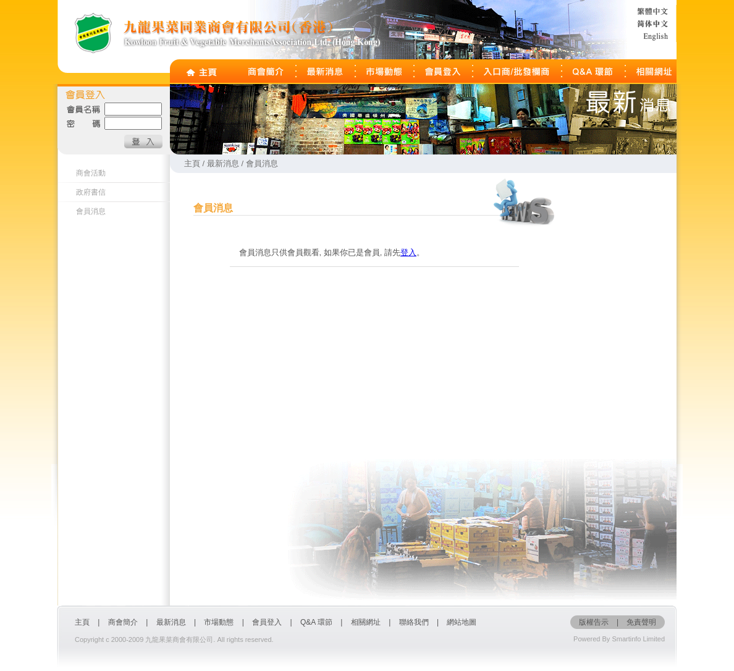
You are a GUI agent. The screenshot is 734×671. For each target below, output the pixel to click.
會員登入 (268, 622)
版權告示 (594, 622)
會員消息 (91, 211)
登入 (408, 252)
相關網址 (366, 622)
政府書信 (91, 192)
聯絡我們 (414, 622)
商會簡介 (123, 622)
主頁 (82, 622)
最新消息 (171, 622)
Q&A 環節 (316, 622)
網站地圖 (461, 622)
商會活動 (91, 173)
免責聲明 (641, 622)
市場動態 (219, 622)
